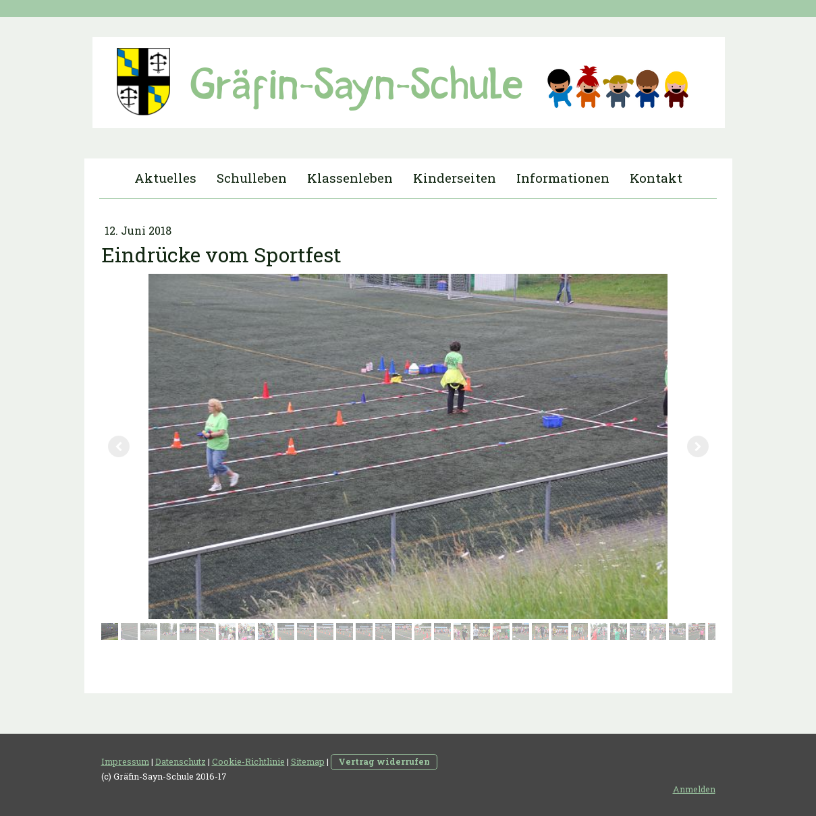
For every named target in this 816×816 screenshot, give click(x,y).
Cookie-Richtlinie (248, 761)
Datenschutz (180, 761)
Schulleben (252, 177)
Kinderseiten (454, 177)
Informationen (562, 177)
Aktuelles (165, 177)
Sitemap (308, 761)
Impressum (125, 761)
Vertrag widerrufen (384, 761)
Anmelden (694, 789)
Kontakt (656, 177)
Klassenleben (350, 177)
